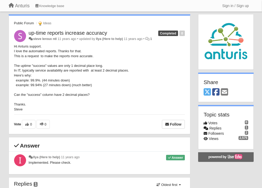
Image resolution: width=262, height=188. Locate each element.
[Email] (224, 92)
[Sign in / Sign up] (235, 5)
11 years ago (70, 157)
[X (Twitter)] (207, 92)
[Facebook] (216, 92)
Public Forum (24, 23)
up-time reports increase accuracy (68, 33)
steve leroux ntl (45, 39)
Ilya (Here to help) (109, 39)
